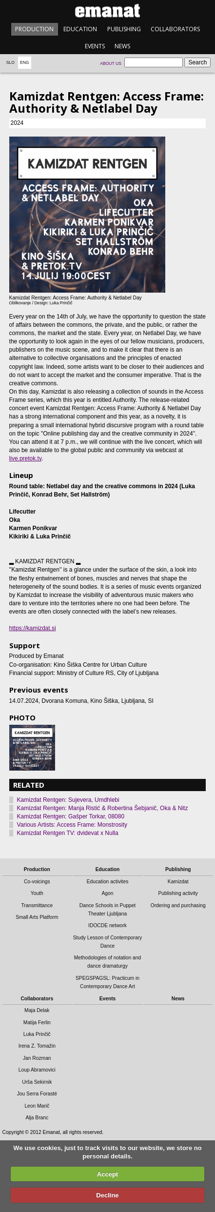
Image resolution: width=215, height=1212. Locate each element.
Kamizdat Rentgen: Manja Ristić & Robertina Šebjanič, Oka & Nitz (102, 808)
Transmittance (37, 905)
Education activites (108, 881)
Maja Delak (36, 1010)
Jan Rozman (37, 1058)
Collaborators (175, 29)
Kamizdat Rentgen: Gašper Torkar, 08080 (71, 816)
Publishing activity (178, 893)
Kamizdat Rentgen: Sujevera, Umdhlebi (68, 799)
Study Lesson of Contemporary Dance (107, 942)
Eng (24, 62)
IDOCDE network (107, 925)
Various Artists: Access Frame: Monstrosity (72, 824)
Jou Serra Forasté (37, 1093)
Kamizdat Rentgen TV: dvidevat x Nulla (67, 833)
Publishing (124, 29)
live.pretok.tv (25, 458)
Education (80, 29)
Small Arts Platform (37, 917)
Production (34, 29)
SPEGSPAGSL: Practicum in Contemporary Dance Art (107, 982)
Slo (10, 62)
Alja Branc (36, 1117)
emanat (107, 10)
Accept (107, 1174)
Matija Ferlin (37, 1022)
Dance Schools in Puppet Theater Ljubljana (107, 909)
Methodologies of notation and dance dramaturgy (107, 962)
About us (110, 63)
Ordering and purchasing (178, 905)
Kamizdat (178, 881)
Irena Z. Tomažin (37, 1046)
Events (95, 46)
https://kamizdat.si (32, 628)
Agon (107, 893)
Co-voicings (37, 881)
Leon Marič (36, 1106)
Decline (107, 1195)
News (122, 46)
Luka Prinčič (37, 1034)
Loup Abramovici (37, 1070)
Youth (37, 893)
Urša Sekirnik (37, 1082)
